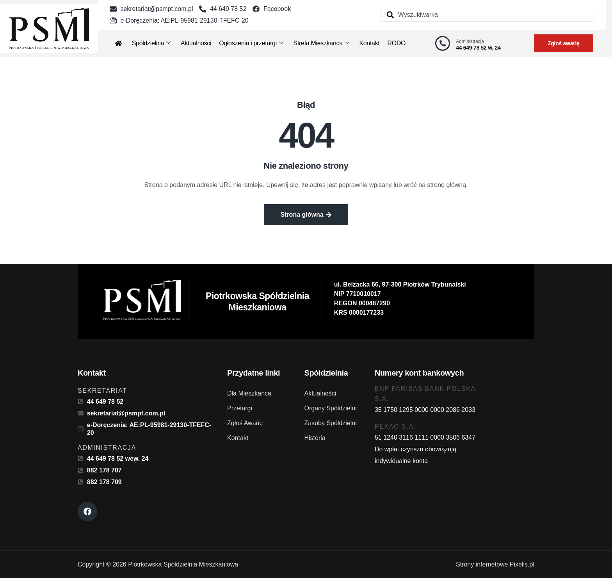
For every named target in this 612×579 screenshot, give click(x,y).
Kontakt (369, 43)
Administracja (470, 41)
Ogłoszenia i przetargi (251, 43)
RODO (396, 43)
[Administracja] (442, 43)
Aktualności (196, 43)
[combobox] (487, 15)
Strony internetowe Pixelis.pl (495, 565)
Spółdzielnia (151, 43)
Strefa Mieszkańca (321, 43)
